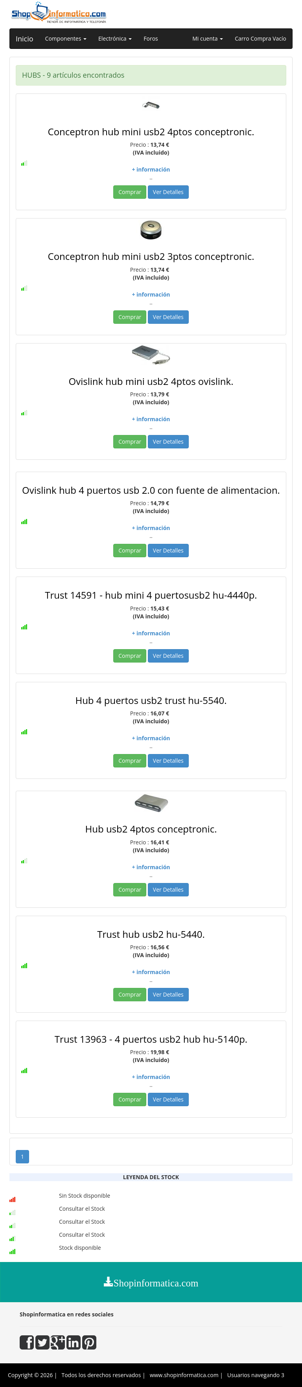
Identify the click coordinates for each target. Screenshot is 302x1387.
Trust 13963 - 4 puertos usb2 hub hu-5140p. (151, 1038)
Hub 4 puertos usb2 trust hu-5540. (150, 700)
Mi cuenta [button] (207, 38)
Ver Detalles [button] (168, 192)
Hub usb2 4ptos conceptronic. (151, 828)
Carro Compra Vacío (260, 38)
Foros (151, 38)
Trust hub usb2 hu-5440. (150, 934)
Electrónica (115, 38)
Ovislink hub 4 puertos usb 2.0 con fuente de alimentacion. (151, 490)
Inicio (24, 38)
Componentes (66, 38)
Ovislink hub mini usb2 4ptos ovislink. (150, 381)
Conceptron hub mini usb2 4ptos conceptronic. (151, 131)
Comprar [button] (129, 192)
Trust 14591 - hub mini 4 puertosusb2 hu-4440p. (151, 594)
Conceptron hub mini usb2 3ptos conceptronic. (151, 256)
